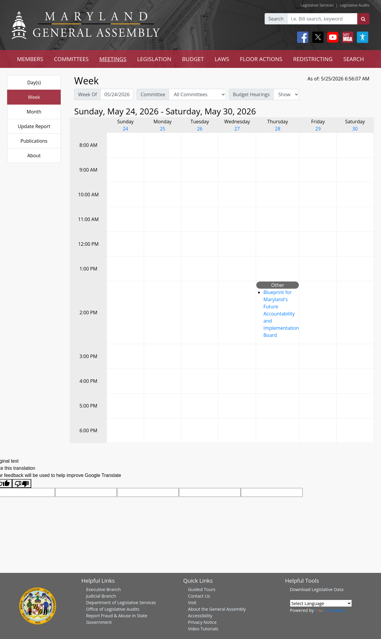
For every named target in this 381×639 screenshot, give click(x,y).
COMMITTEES (71, 59)
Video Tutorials (203, 629)
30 (354, 128)
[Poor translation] (21, 483)
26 (199, 128)
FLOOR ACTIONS (261, 59)
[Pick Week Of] (117, 94)
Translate (330, 610)
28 (277, 128)
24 (125, 128)
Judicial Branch (101, 596)
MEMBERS (30, 59)
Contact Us (199, 596)
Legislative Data (327, 589)
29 (318, 128)
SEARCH (353, 59)
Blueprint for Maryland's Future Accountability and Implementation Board (281, 313)
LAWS (222, 59)
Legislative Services (317, 5)
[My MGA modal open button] (346, 37)
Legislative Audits (354, 5)
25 (162, 128)
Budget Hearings (251, 94)
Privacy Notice (202, 622)
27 (237, 128)
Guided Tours (201, 589)
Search (276, 18)
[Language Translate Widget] (321, 603)
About (34, 155)
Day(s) (34, 82)
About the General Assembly (217, 609)
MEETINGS (113, 59)
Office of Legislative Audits (112, 609)
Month (33, 111)
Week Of (87, 94)
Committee (152, 94)
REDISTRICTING (313, 59)
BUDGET (193, 59)
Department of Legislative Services (121, 602)
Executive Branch (103, 589)
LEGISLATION (154, 59)
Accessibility (200, 615)
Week (34, 97)
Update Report (34, 126)
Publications (34, 141)
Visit (192, 602)
